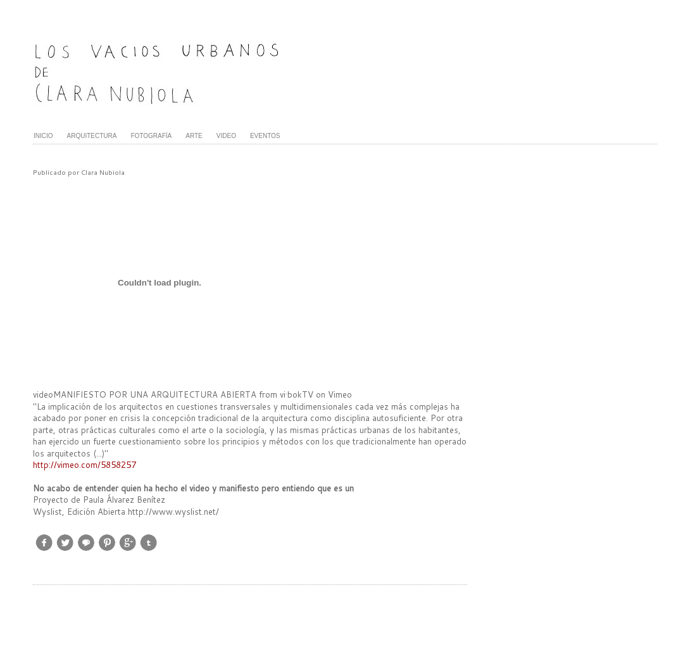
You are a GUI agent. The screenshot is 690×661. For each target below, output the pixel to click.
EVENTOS (265, 135)
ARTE (194, 135)
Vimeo (340, 394)
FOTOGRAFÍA (151, 135)
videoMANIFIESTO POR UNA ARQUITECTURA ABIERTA (144, 394)
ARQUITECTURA (92, 135)
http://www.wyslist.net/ (173, 511)
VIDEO (226, 135)
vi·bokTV (296, 394)
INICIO (43, 135)
